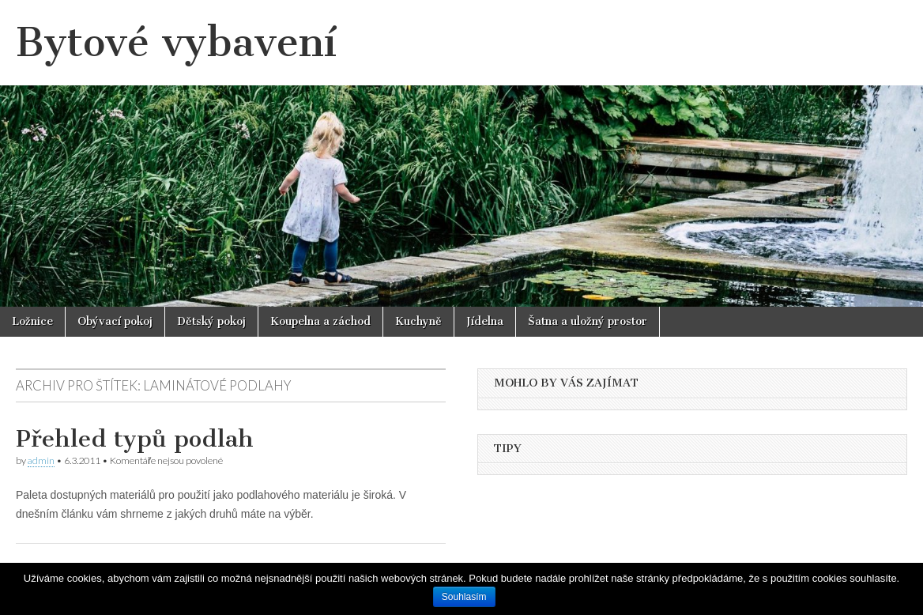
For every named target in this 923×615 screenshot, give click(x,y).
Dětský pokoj (211, 321)
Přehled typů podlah (135, 438)
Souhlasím (464, 596)
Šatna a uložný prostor (587, 321)
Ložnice (32, 321)
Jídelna (484, 321)
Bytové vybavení (176, 42)
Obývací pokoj (115, 321)
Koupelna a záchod (320, 321)
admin (41, 460)
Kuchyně (418, 321)
